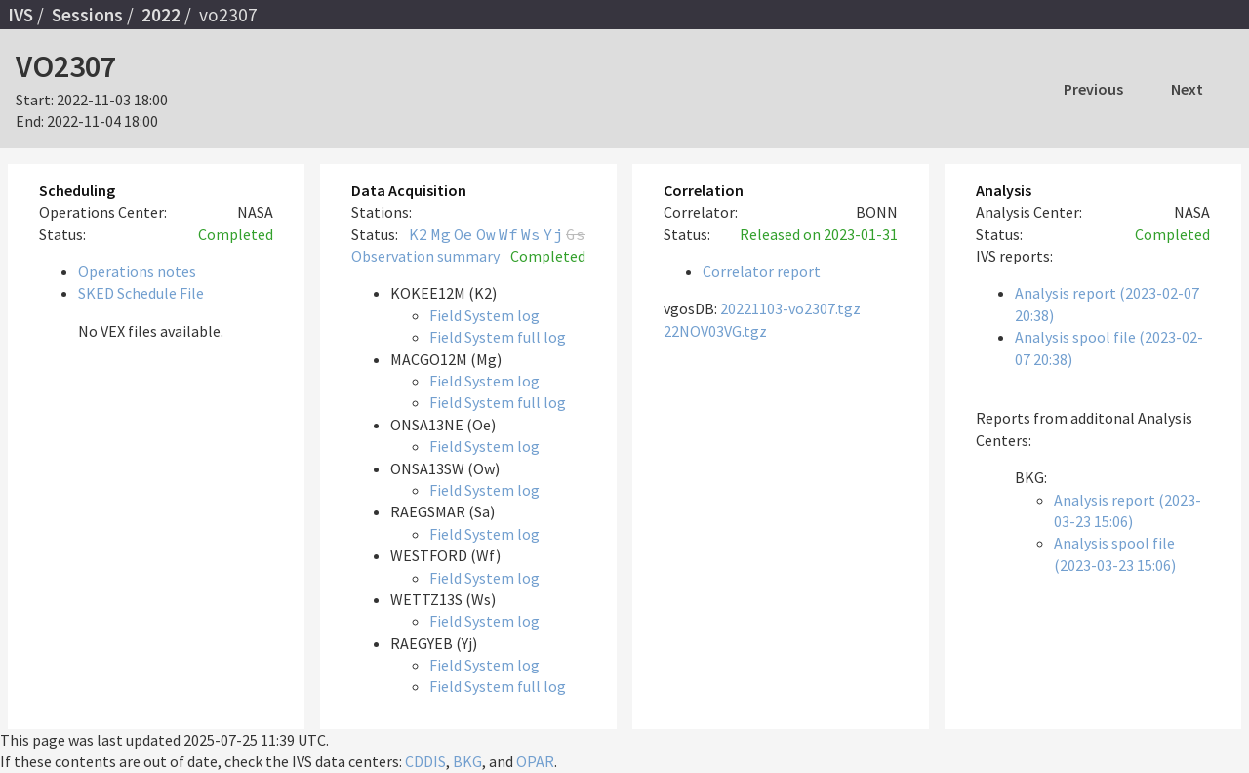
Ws (531, 234)
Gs (575, 234)
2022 (161, 14)
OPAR (535, 761)
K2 (418, 234)
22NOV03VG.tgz (715, 331)
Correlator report (762, 271)
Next (1187, 89)
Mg (441, 234)
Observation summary (425, 255)
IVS (20, 14)
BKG (467, 761)
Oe (463, 234)
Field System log (484, 315)
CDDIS (425, 761)
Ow (486, 234)
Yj (553, 234)
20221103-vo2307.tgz (790, 308)
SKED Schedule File (141, 293)
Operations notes (137, 271)
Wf (508, 234)
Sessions (87, 14)
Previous (1093, 89)
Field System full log (497, 336)
